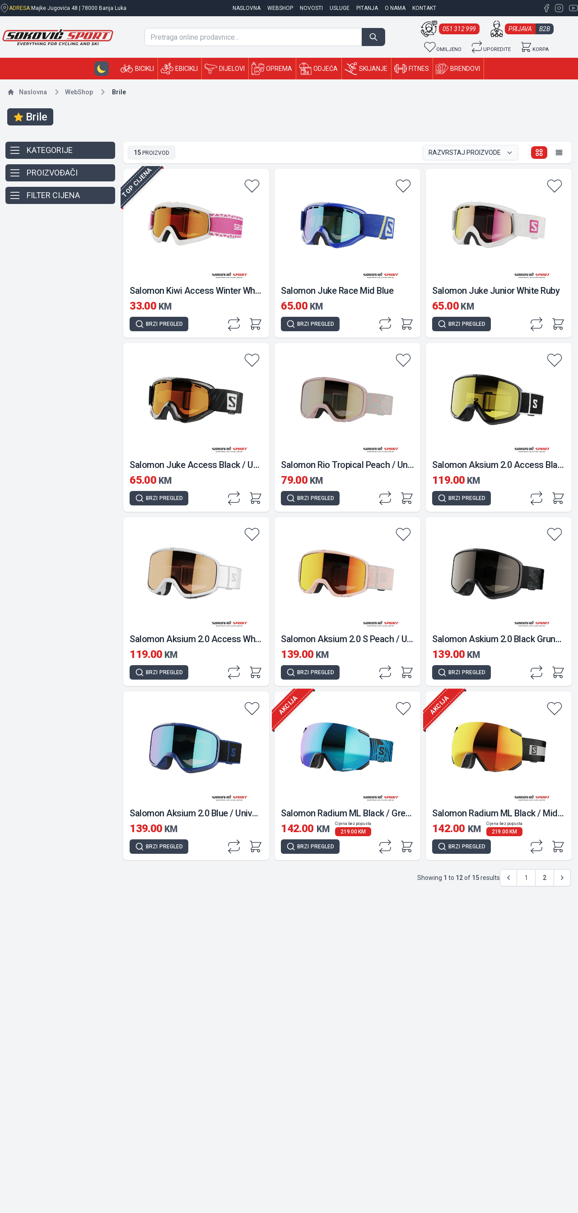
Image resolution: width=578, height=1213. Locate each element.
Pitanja (367, 8)
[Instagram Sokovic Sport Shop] (558, 8)
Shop (79, 92)
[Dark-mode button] (101, 68)
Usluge (340, 8)
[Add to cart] (255, 324)
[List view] (559, 152)
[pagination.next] (562, 877)
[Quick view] (159, 324)
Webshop (280, 8)
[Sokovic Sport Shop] (58, 37)
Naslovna (33, 92)
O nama (395, 8)
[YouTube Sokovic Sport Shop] (571, 8)
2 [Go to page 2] (544, 877)
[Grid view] (539, 152)
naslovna (247, 8)
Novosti (311, 8)
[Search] (373, 37)
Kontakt (424, 8)
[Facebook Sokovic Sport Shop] (546, 8)
